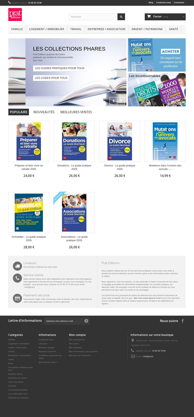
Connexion (179, 2)
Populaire (18, 112)
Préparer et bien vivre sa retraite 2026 (29, 167)
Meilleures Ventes (76, 112)
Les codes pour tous (61, 77)
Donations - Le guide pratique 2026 (74, 167)
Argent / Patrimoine (147, 29)
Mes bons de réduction (79, 355)
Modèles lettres (15, 374)
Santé (173, 29)
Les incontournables (18, 390)
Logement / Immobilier (46, 29)
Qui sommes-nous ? (48, 362)
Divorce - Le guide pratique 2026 (119, 167)
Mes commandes (77, 340)
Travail (75, 29)
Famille (17, 29)
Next (121, 101)
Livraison (43, 344)
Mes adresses (75, 347)
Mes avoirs (74, 344)
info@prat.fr (30, 287)
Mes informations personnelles (83, 351)
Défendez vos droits (17, 378)
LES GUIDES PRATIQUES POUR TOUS (69, 68)
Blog (151, 2)
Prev (113, 101)
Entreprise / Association (106, 29)
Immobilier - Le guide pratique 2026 (29, 238)
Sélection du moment (18, 398)
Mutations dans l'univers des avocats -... (165, 167)
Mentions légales (47, 347)
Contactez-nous (163, 2)
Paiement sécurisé (47, 351)
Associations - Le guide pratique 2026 (74, 238)
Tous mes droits (15, 382)
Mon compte (77, 335)
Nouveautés (43, 112)
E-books (12, 386)
